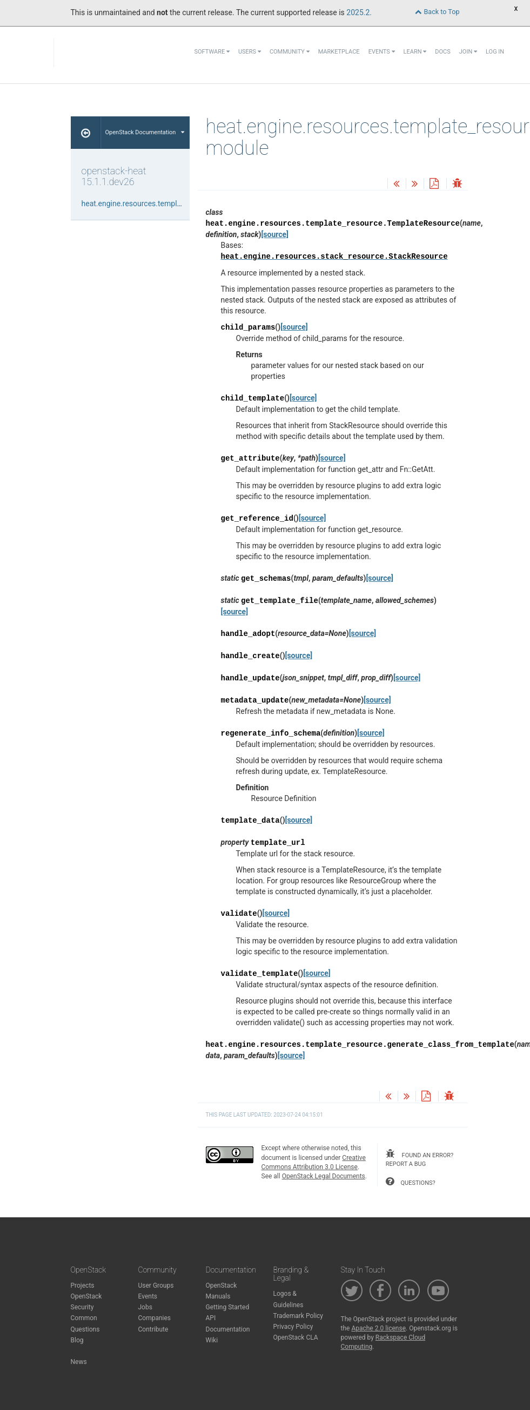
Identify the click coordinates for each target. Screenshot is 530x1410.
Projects (83, 1285)
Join (468, 51)
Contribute (153, 1329)
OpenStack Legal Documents (323, 1176)
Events (381, 51)
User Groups (156, 1285)
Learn (415, 51)
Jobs (145, 1307)
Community (290, 51)
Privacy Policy (293, 1326)
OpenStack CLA (295, 1337)
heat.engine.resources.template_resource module (165, 203)
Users (249, 51)
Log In (495, 51)
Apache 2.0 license (378, 1328)
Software (212, 51)
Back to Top (437, 12)
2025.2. (359, 12)
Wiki (212, 1340)
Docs (442, 51)
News (79, 1362)
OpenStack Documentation (145, 132)
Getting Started (228, 1307)
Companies (154, 1318)
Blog (77, 1340)
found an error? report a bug (419, 1158)
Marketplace (339, 51)
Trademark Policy (298, 1316)
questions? (410, 1181)
